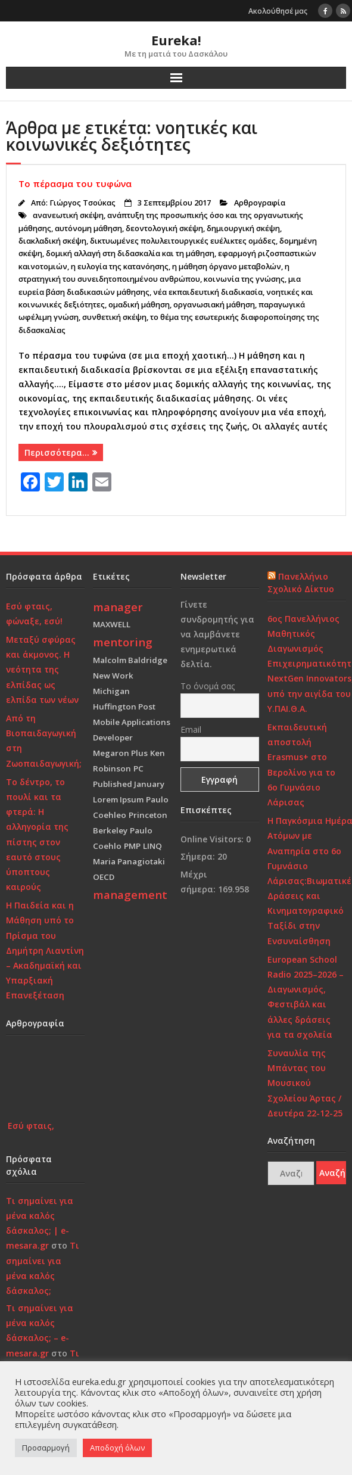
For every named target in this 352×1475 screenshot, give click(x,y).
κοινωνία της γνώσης (244, 279)
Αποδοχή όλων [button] (117, 1447)
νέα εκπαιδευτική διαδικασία (208, 292)
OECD (103, 877)
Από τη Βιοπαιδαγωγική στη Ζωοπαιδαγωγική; (44, 740)
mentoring (122, 641)
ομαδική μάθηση (139, 305)
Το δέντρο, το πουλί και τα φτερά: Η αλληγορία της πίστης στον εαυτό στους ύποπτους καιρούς (37, 834)
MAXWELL (111, 624)
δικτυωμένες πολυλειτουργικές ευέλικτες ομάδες (183, 241)
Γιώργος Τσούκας (82, 203)
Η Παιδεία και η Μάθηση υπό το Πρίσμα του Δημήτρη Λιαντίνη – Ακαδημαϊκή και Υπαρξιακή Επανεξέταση (45, 950)
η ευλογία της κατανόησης (120, 267)
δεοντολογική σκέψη (164, 228)
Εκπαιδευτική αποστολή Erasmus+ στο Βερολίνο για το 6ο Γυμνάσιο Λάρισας (301, 764)
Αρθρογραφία (259, 203)
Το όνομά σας (207, 686)
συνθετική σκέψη (114, 317)
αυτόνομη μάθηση (88, 228)
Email (190, 729)
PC (138, 768)
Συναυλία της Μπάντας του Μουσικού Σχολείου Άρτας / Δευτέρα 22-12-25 (304, 1083)
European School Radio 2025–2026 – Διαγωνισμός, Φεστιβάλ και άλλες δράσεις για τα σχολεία (305, 997)
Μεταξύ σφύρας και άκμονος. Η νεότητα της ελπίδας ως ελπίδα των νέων (42, 669)
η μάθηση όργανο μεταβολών (226, 267)
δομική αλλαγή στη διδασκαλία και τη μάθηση (130, 253)
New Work (113, 675)
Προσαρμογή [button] (46, 1447)
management (130, 894)
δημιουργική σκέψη (243, 228)
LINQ (152, 846)
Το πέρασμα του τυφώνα (75, 183)
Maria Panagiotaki (129, 861)
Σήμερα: (198, 856)
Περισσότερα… (56, 452)
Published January (128, 784)
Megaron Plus (120, 753)
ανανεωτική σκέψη (68, 215)
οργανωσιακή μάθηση (214, 305)
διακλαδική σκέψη (52, 241)
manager (118, 606)
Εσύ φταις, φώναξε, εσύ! (34, 613)
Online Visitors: (213, 839)
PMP (132, 846)
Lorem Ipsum (118, 799)
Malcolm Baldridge (130, 660)
